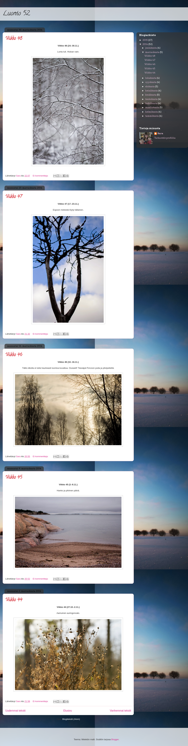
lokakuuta (151, 78)
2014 (145, 44)
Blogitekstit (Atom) (71, 719)
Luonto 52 (16, 14)
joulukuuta (151, 48)
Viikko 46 (13, 355)
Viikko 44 (13, 600)
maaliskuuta (152, 107)
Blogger (115, 739)
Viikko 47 (13, 197)
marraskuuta (152, 52)
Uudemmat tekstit (15, 710)
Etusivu (67, 710)
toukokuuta (151, 99)
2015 (145, 40)
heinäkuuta (151, 90)
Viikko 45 (13, 477)
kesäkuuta (151, 95)
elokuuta (150, 86)
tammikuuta (152, 116)
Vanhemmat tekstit (120, 710)
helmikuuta (151, 112)
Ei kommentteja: (41, 175)
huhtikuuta (151, 103)
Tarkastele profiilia (165, 138)
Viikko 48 (13, 38)
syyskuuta (151, 82)
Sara (160, 133)
